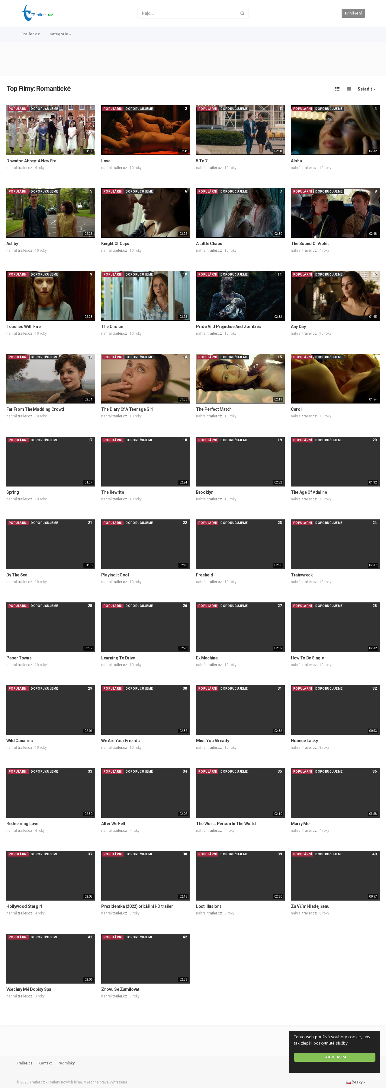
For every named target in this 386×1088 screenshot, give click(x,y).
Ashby (12, 243)
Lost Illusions (209, 906)
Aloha (296, 160)
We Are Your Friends (120, 740)
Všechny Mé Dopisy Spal (29, 989)
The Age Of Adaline (309, 492)
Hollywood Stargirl (24, 906)
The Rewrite (112, 492)
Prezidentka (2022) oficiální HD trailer (137, 906)
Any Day (298, 326)
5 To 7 (201, 160)
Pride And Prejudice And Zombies (228, 326)
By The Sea (16, 575)
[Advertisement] (193, 58)
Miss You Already (212, 740)
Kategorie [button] (60, 34)
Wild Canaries (19, 740)
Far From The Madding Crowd (35, 409)
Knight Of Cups (115, 243)
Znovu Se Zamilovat (120, 989)
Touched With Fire (23, 326)
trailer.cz (25, 168)
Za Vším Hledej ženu (310, 906)
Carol (296, 409)
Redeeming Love (22, 823)
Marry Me (300, 823)
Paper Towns (18, 658)
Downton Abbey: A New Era (31, 160)
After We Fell (113, 823)
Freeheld (204, 575)
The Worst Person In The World (226, 823)
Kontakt (45, 1063)
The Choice (112, 326)
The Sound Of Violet (310, 243)
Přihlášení (353, 13)
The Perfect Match (214, 409)
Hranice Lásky (304, 740)
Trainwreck (302, 575)
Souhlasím (334, 1057)
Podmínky (66, 1063)
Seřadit (366, 89)
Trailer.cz (30, 34)
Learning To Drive (118, 658)
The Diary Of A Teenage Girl (127, 409)
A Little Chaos (209, 243)
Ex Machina (207, 658)
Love (106, 160)
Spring (12, 492)
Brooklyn (204, 492)
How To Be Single (307, 658)
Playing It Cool (115, 575)
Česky (356, 1082)
